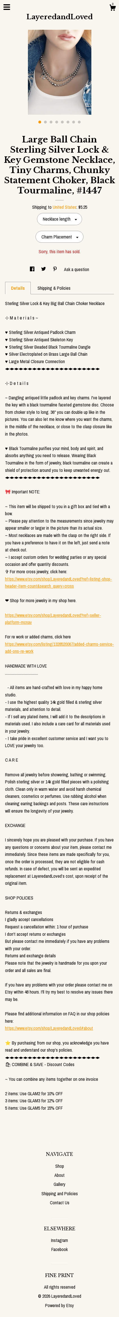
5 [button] (62, 122)
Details (18, 288)
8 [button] (79, 122)
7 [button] (73, 122)
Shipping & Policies (54, 288)
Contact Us (59, 1202)
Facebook (59, 1249)
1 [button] (39, 122)
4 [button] (56, 122)
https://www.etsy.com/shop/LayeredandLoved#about (49, 1028)
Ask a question (76, 269)
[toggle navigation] (6, 7)
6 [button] (68, 122)
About (59, 1175)
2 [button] (45, 122)
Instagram (59, 1240)
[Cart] (112, 8)
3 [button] (51, 122)
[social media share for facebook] (33, 269)
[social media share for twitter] (44, 269)
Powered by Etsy (59, 1305)
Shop (59, 1166)
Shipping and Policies (59, 1193)
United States (64, 207)
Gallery (59, 1184)
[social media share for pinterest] (55, 269)
